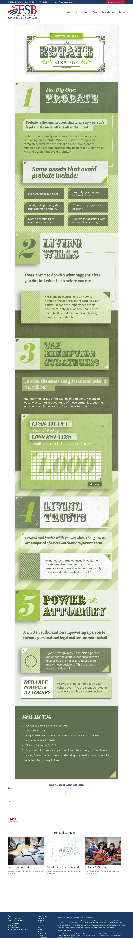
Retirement (41, 918)
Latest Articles (42, 933)
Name (10, 788)
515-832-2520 (42, 2)
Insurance (41, 925)
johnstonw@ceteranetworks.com (61, 2)
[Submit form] (13, 819)
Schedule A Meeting (115, 2)
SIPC (62, 935)
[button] (68, 12)
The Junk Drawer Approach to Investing (64, 867)
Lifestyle (40, 931)
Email (70, 788)
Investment (41, 921)
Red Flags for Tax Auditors (20, 867)
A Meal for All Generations (97, 867)
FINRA (59, 935)
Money (40, 929)
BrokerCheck (92, 917)
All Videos (41, 935)
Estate (40, 923)
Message (11, 801)
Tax (39, 927)
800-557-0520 (18, 921)
